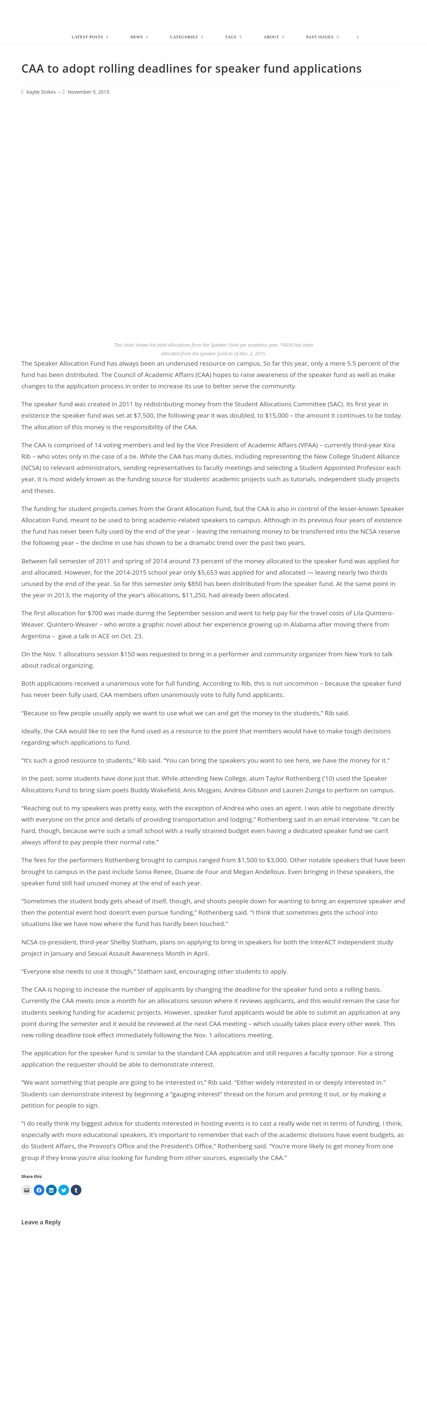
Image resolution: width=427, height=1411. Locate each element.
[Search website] (358, 38)
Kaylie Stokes (41, 93)
